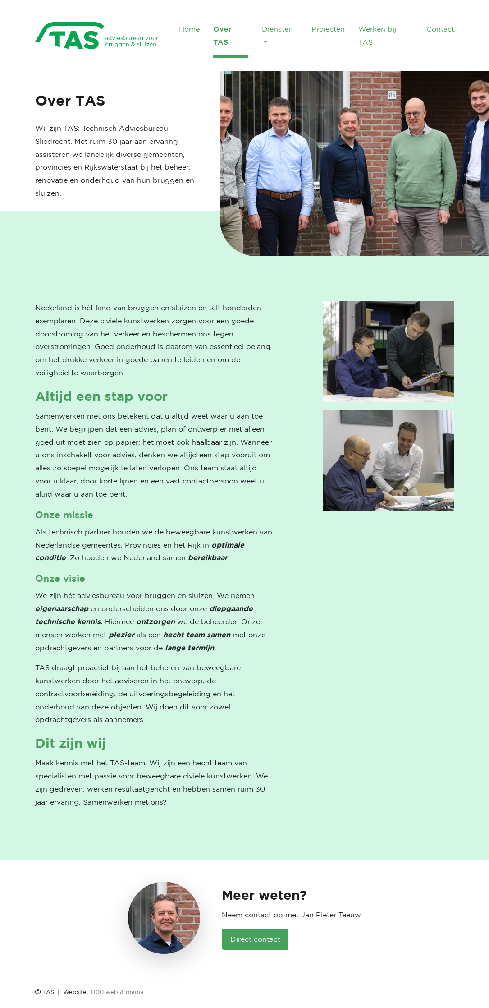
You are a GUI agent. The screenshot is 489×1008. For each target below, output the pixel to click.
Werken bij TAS (377, 35)
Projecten (328, 29)
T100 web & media (117, 992)
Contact (440, 29)
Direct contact (255, 939)
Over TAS (222, 35)
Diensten (277, 29)
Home (189, 29)
